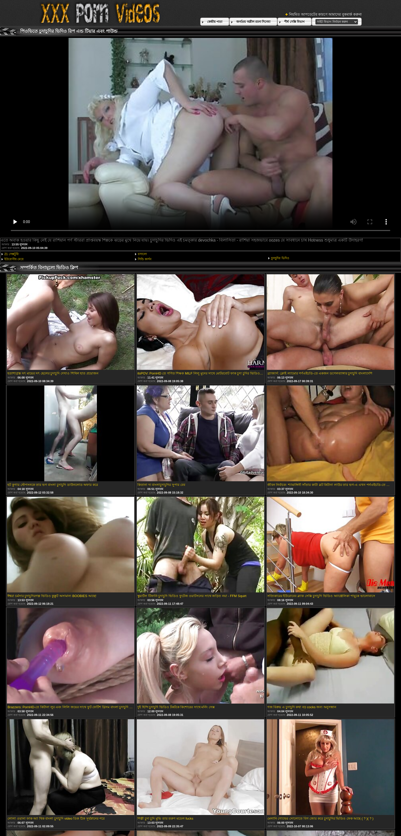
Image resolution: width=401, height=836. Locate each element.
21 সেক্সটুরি (11, 254)
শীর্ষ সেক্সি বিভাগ (294, 22)
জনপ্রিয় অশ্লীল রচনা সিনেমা (253, 22)
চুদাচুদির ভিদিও (280, 258)
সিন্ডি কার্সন (144, 259)
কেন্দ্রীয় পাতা (214, 22)
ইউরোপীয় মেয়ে (14, 259)
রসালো (142, 254)
